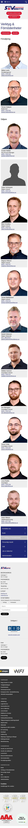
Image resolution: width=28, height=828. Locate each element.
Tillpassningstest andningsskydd (10, 720)
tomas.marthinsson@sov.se (9, 302)
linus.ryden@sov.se (7, 486)
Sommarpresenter (6, 689)
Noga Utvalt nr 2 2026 (6, 682)
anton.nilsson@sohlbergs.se (9, 523)
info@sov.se (4, 593)
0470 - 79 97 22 (6, 191)
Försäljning (6, 33)
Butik (4, 533)
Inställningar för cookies (7, 786)
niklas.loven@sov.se (7, 75)
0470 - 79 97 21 (6, 374)
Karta (4, 657)
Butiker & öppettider (14, 13)
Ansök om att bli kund (7, 748)
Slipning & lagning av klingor (9, 736)
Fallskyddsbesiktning (6, 718)
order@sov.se (4, 595)
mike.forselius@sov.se (7, 229)
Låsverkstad (4, 710)
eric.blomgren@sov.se (7, 412)
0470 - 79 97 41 (6, 301)
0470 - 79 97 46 (6, 447)
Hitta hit (8, 1)
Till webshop (13, 16)
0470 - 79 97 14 (6, 411)
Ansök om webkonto (6, 751)
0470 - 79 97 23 (6, 154)
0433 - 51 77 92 (6, 521)
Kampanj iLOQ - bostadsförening (10, 692)
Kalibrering (4, 734)
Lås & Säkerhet (7, 551)
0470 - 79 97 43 (6, 227)
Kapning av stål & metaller (8, 727)
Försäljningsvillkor (6, 760)
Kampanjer (13, 602)
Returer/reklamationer (7, 755)
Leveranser (4, 753)
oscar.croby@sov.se (7, 449)
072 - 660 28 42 (6, 337)
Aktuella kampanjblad (7, 694)
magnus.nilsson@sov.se (8, 266)
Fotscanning (4, 715)
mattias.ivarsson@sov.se (8, 376)
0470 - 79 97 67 (6, 264)
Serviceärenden (5, 758)
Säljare (15, 33)
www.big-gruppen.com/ (14, 634)
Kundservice (5, 746)
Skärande (3, 725)
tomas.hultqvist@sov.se (8, 112)
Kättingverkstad (5, 739)
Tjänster (4, 698)
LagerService (4, 703)
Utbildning (3, 701)
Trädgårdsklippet (5, 684)
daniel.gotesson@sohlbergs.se (10, 339)
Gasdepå (3, 732)
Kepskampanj (4, 687)
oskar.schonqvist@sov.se (8, 192)
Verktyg (5, 602)
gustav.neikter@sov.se (7, 156)
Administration (7, 555)
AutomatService (5, 706)
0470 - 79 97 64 (6, 110)
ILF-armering (4, 729)
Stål (3, 546)
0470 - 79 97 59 (6, 484)
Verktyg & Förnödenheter (12, 537)
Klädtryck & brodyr (6, 713)
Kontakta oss (6, 528)
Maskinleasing (5, 741)
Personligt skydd (7, 542)
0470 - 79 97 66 (6, 74)
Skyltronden (4, 722)
